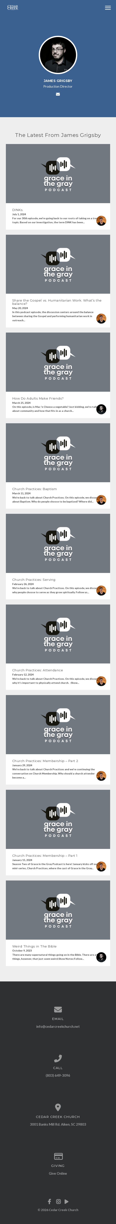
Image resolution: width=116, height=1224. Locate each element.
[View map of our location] (58, 1107)
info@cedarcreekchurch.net (58, 1026)
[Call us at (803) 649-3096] (58, 1058)
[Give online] (58, 1156)
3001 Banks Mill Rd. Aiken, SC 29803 (58, 1124)
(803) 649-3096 (58, 1075)
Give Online (58, 1173)
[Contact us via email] (58, 1009)
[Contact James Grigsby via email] (58, 94)
